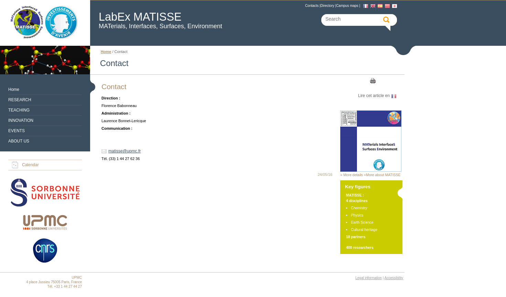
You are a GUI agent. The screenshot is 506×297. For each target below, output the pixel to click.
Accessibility (394, 278)
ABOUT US (18, 141)
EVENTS (16, 130)
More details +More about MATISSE (372, 175)
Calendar (30, 164)
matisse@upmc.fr (124, 151)
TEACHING (19, 110)
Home (13, 89)
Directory (327, 6)
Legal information (368, 278)
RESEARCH (19, 99)
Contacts (312, 6)
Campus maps (347, 6)
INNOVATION (20, 120)
